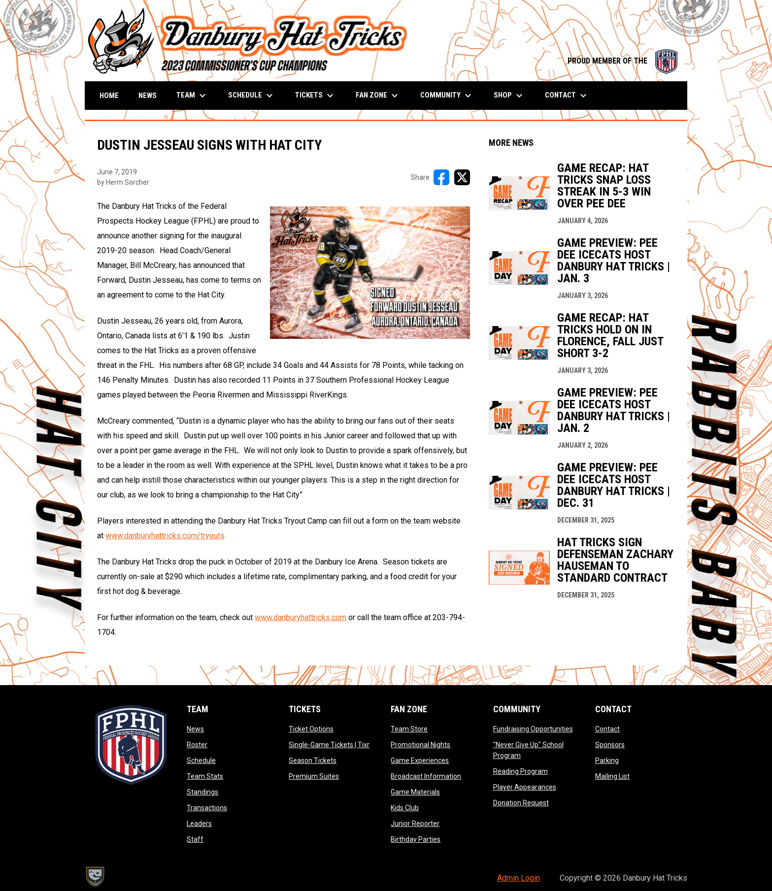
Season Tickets (312, 760)
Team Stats (205, 776)
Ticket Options (311, 729)
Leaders (199, 823)
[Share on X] (462, 177)
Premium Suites (314, 776)
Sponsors (610, 745)
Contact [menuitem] (567, 95)
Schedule (201, 760)
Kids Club (405, 808)
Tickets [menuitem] (315, 95)
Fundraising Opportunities (533, 729)
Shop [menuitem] (509, 95)
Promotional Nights (420, 745)
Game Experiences (420, 760)
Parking (607, 760)
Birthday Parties (415, 839)
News (195, 729)
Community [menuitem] (447, 95)
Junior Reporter (415, 823)
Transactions (207, 808)
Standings (202, 792)
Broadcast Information (426, 776)
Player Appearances (524, 787)
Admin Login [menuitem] (518, 878)
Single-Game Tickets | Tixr (329, 745)
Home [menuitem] (109, 95)
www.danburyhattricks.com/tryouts (165, 535)
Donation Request (521, 803)
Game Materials (415, 792)
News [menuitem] (147, 95)
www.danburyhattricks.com (300, 617)
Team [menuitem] (192, 95)
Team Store (409, 729)
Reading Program (520, 771)
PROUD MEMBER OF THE (622, 61)
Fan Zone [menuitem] (378, 95)
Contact (607, 729)
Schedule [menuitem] (251, 95)
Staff (195, 839)
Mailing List (612, 776)
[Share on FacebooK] (441, 177)
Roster (197, 745)
